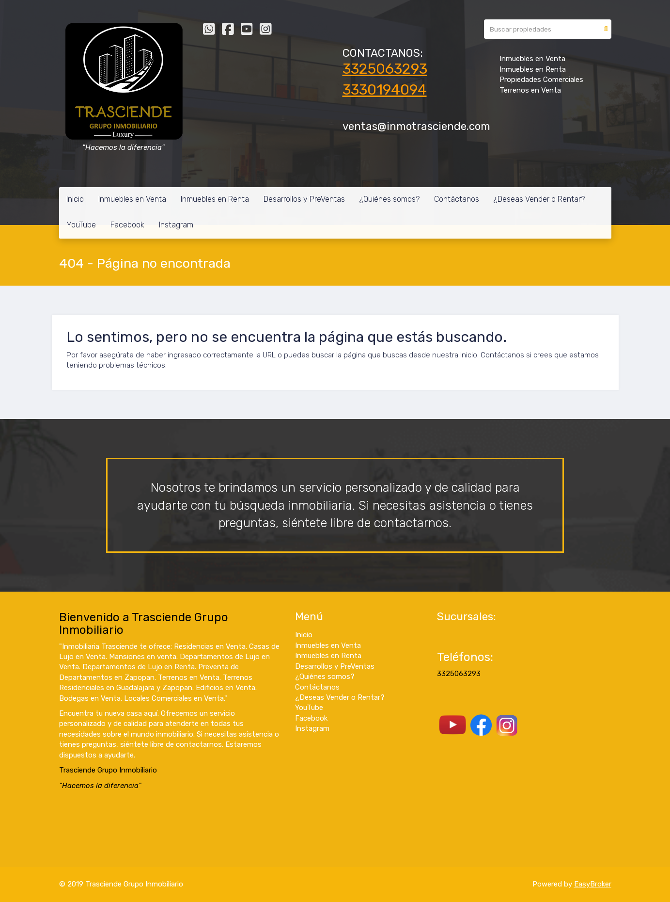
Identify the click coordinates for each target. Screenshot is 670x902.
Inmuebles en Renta (215, 199)
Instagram (176, 224)
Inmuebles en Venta (132, 199)
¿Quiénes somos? (389, 199)
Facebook (127, 224)
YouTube (81, 224)
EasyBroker (592, 884)
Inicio (75, 199)
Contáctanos (456, 199)
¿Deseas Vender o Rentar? (539, 199)
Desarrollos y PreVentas (304, 199)
